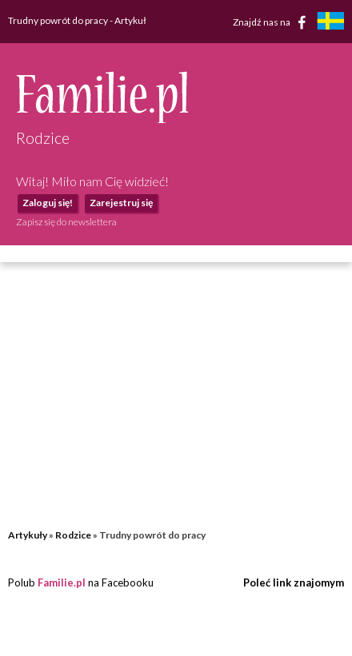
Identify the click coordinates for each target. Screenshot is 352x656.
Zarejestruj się (121, 203)
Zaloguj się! (47, 203)
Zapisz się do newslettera (66, 222)
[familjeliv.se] (330, 23)
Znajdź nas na (272, 22)
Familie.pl (62, 582)
